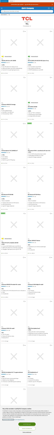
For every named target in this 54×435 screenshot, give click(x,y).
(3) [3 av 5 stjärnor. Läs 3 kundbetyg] (35, 242)
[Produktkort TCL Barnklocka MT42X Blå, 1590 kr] (14, 179)
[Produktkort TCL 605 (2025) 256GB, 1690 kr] (40, 89)
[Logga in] (49, 8)
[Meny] (1, 8)
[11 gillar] (24, 123)
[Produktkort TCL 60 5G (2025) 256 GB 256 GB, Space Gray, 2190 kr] (40, 42)
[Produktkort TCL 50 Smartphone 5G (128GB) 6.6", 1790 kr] (14, 135)
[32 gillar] (24, 257)
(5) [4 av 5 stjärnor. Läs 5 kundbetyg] (35, 286)
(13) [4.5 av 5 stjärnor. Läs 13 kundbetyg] (9, 152)
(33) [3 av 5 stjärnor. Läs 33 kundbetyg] (35, 374)
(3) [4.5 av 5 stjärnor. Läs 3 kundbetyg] (35, 108)
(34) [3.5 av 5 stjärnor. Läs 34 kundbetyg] (9, 286)
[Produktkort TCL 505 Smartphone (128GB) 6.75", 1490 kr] (14, 400)
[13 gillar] (50, 257)
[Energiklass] (2, 56)
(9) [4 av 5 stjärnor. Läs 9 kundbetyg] (9, 62)
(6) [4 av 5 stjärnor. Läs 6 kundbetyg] (9, 196)
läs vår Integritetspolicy (19, 419)
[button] (30, 26)
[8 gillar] (51, 301)
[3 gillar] (24, 213)
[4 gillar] (51, 213)
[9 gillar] (51, 345)
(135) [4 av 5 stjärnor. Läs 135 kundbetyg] (9, 374)
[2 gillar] (24, 77)
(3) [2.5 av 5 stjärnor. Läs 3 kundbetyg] (9, 106)
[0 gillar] (51, 31)
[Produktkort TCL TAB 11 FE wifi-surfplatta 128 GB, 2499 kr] (14, 225)
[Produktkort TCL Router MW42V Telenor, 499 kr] (40, 225)
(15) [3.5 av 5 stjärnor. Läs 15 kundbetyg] (9, 330)
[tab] (4, 1)
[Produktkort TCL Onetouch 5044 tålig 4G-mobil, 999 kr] (40, 269)
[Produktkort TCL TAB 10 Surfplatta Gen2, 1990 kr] (40, 312)
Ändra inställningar (27, 432)
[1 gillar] (51, 167)
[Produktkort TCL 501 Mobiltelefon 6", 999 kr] (40, 356)
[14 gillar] (24, 31)
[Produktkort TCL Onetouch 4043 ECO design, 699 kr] (14, 89)
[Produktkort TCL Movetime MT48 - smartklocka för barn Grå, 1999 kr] (40, 135)
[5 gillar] (51, 77)
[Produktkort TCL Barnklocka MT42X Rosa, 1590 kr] (40, 179)
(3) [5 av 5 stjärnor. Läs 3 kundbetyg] (35, 62)
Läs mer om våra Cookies (8, 419)
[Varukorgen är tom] (52, 8)
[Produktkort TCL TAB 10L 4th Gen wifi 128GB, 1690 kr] (14, 42)
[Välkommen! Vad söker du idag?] (28, 11)
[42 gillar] (24, 345)
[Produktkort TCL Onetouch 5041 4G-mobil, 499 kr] (14, 312)
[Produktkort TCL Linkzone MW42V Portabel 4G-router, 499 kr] (14, 269)
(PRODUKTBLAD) (8, 56)
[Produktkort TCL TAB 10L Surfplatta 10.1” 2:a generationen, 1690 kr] (14, 356)
